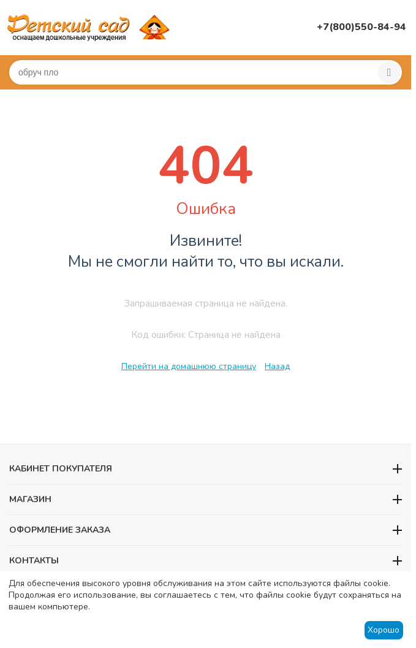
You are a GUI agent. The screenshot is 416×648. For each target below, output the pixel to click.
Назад (277, 366)
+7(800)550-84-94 (361, 27)
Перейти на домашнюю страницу (188, 366)
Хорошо (383, 630)
